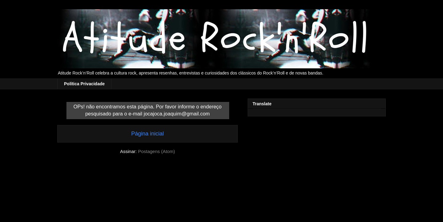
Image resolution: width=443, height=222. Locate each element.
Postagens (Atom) (156, 151)
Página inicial (147, 134)
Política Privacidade (84, 83)
